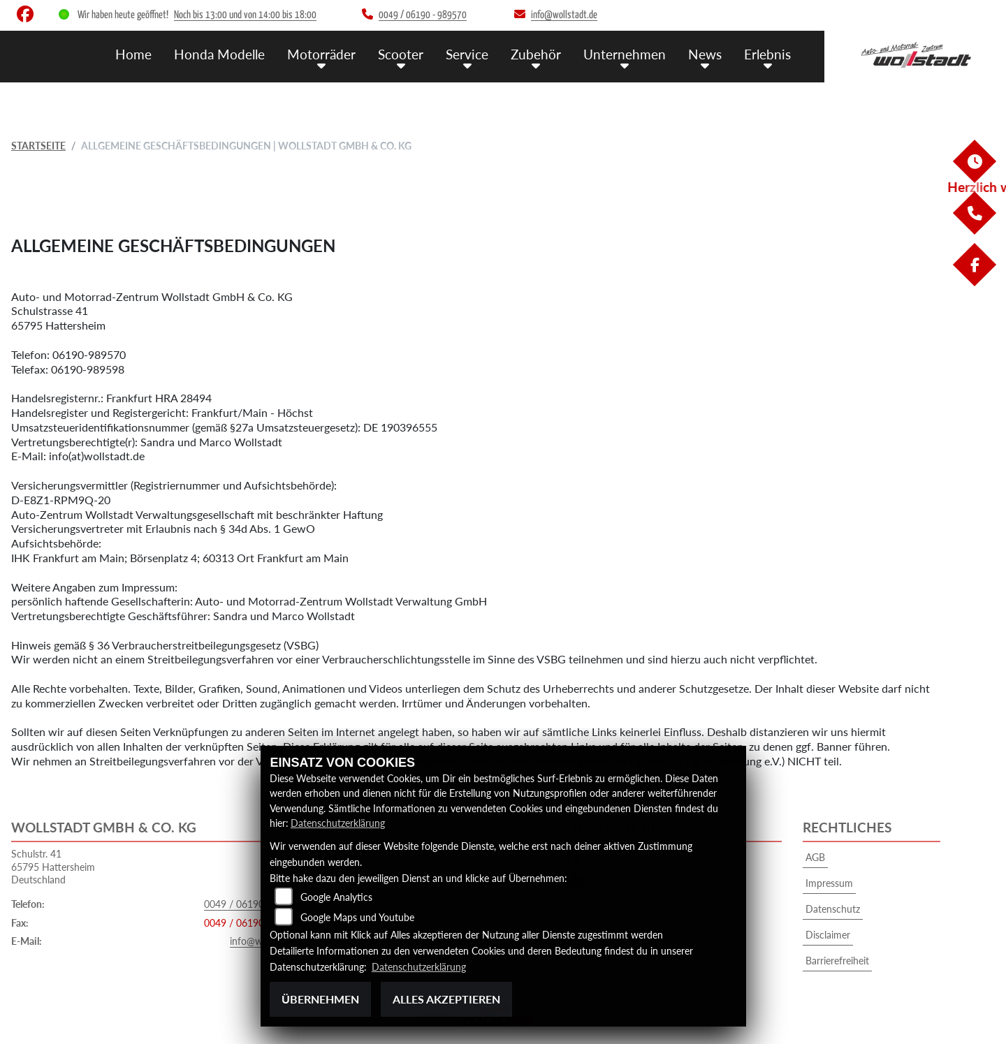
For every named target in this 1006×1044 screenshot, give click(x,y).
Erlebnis (767, 54)
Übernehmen (320, 999)
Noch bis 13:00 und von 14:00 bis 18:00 (245, 15)
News (705, 54)
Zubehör (536, 54)
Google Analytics (336, 897)
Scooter (400, 54)
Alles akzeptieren (446, 999)
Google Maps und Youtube (357, 917)
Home (133, 54)
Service (467, 54)
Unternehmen (624, 54)
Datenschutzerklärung (338, 823)
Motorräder (321, 54)
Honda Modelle (219, 54)
